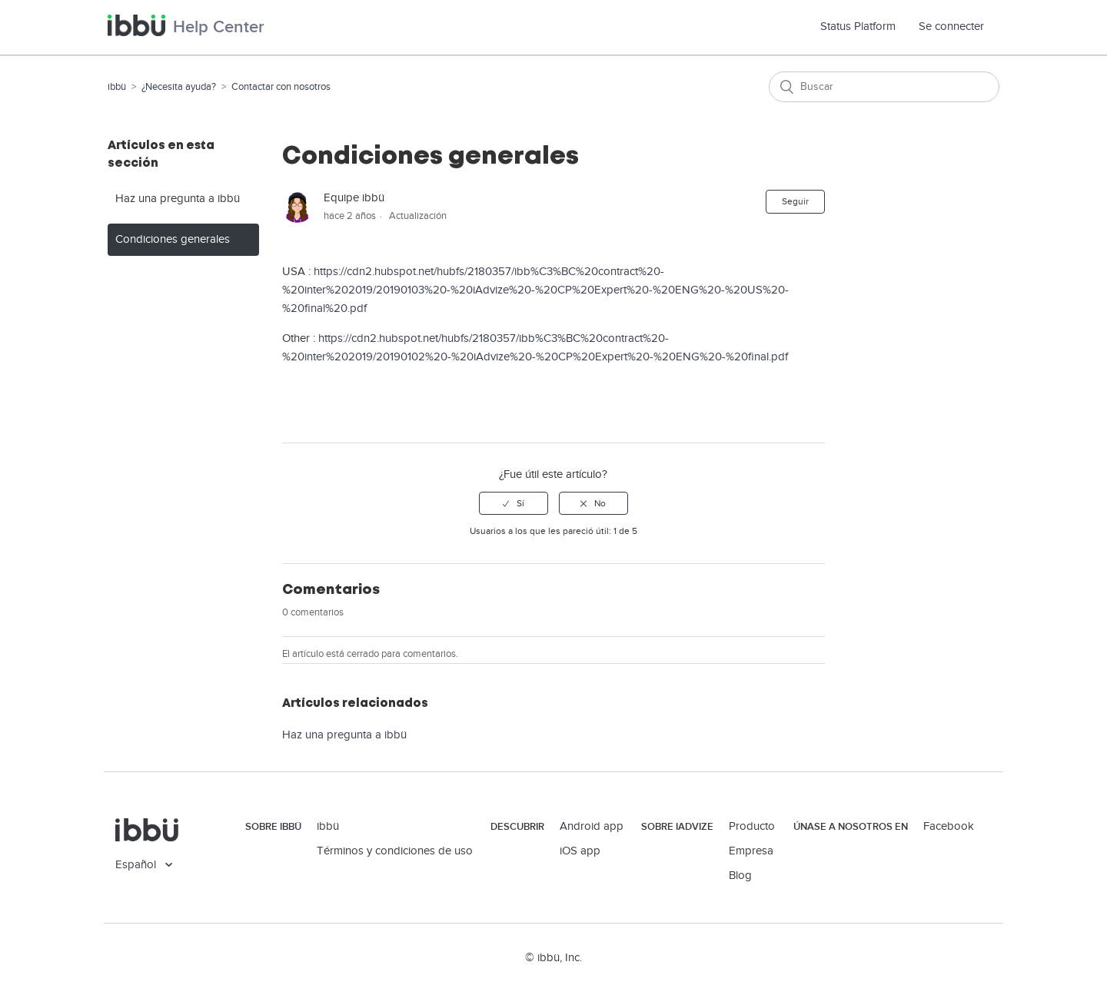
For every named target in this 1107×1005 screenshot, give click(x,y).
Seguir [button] (795, 201)
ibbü (117, 87)
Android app (591, 826)
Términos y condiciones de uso (395, 850)
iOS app (580, 850)
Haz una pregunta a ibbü (177, 198)
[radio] (513, 503)
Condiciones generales (172, 239)
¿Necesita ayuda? (178, 87)
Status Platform (863, 26)
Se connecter (951, 26)
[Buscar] (884, 86)
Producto (752, 826)
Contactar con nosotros (281, 87)
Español (137, 864)
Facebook (948, 826)
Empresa (751, 850)
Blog (740, 875)
